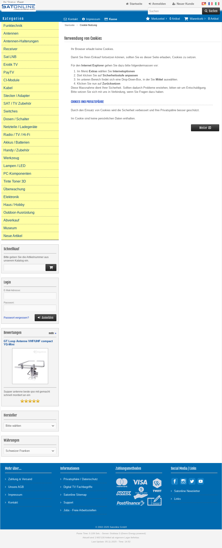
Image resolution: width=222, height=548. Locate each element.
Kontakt (71, 19)
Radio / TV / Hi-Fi (16, 134)
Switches (10, 111)
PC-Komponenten (17, 173)
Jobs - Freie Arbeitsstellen (78, 510)
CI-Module (11, 80)
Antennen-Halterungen (21, 41)
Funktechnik (12, 25)
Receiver (10, 49)
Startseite (70, 25)
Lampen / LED (14, 166)
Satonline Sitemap (73, 494)
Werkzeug (11, 158)
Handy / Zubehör (16, 150)
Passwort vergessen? (16, 317)
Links (176, 498)
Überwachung (14, 189)
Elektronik (11, 197)
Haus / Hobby (13, 205)
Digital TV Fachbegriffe (76, 487)
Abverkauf (11, 220)
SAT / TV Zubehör (17, 103)
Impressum (91, 19)
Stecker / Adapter (16, 96)
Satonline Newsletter (185, 491)
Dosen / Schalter (16, 119)
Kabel (8, 88)
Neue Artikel (12, 236)
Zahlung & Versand (18, 479)
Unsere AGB (14, 487)
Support (66, 502)
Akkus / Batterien (16, 142)
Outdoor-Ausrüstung (18, 212)
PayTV (8, 72)
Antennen (10, 33)
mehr (52, 333)
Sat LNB (9, 57)
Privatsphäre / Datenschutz (79, 479)
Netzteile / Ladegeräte (20, 127)
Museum (10, 228)
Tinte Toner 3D (14, 181)
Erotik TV (10, 64)
